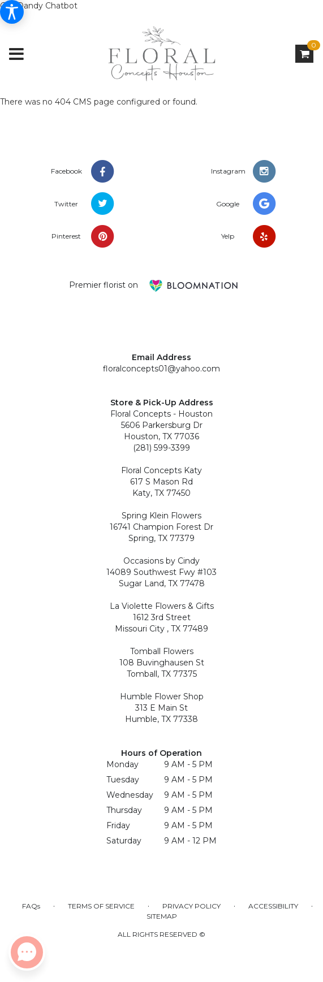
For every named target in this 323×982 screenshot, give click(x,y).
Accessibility (273, 906)
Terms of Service (101, 906)
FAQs (31, 906)
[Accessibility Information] (12, 12)
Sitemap (162, 916)
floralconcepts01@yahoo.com (161, 369)
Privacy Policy (191, 906)
